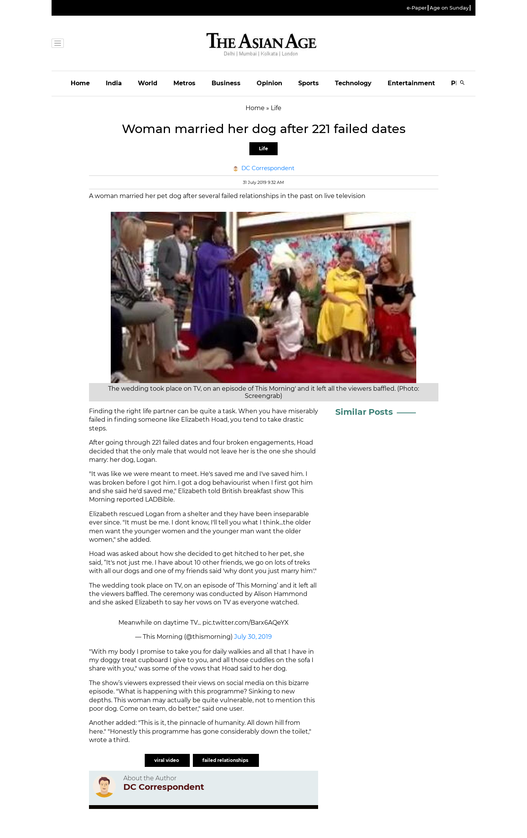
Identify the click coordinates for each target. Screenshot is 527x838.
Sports (308, 83)
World (147, 83)
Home (80, 83)
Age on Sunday (449, 8)
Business (226, 83)
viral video (167, 760)
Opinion (269, 83)
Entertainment (411, 83)
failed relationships (225, 760)
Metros (184, 83)
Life (263, 148)
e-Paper (417, 8)
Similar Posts (364, 412)
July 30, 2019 (253, 636)
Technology (353, 83)
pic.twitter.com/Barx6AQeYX (245, 622)
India (114, 83)
